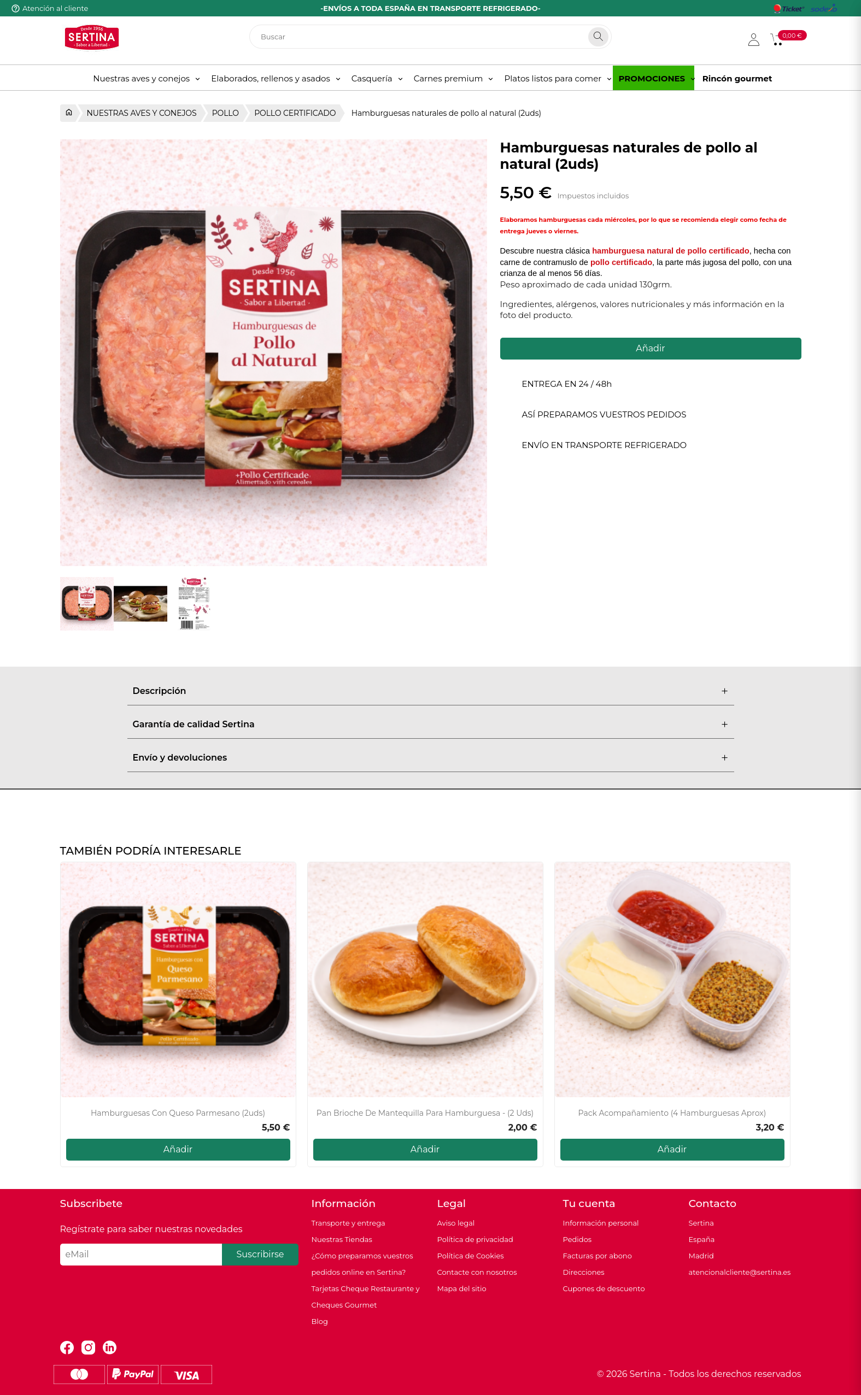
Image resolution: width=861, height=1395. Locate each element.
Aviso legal (456, 1223)
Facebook (67, 1348)
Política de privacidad (475, 1239)
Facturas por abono (597, 1255)
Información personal (601, 1223)
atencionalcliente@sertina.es (740, 1272)
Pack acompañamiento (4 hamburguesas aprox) (672, 1113)
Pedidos (577, 1239)
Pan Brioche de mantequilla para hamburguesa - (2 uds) (425, 1113)
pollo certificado (621, 262)
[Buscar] (430, 37)
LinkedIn (109, 1348)
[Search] (598, 36)
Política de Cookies (470, 1255)
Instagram (88, 1348)
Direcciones (584, 1272)
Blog (320, 1321)
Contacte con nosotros (477, 1272)
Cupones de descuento (604, 1288)
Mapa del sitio (462, 1288)
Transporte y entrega (348, 1223)
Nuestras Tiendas (342, 1239)
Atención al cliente (55, 8)
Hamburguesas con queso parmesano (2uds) (178, 1113)
